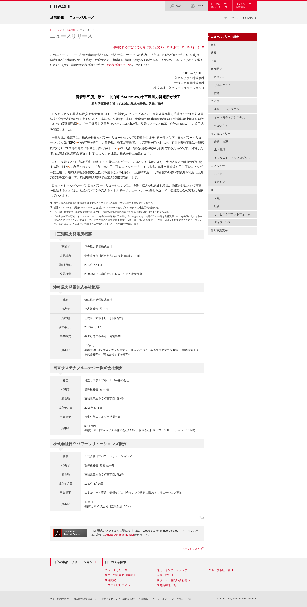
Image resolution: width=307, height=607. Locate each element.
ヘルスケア (221, 125)
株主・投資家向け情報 (119, 575)
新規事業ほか (219, 230)
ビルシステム (222, 85)
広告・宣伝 (164, 575)
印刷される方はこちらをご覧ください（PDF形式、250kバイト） (157, 47)
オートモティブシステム (229, 117)
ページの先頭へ (191, 548)
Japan (197, 6)
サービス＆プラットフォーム (232, 214)
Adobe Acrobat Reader (119, 534)
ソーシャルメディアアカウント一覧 (172, 599)
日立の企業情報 (115, 562)
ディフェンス (222, 222)
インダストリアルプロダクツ (232, 157)
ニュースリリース (71, 36)
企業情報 (71, 30)
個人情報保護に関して (85, 599)
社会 (217, 206)
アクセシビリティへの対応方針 (118, 599)
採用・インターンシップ (172, 570)
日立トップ (56, 30)
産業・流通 (221, 141)
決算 (213, 52)
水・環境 (219, 149)
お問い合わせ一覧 (119, 65)
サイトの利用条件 (59, 599)
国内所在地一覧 (166, 585)
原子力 (218, 174)
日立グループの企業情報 (244, 5)
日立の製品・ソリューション (72, 562)
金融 (217, 198)
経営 (213, 44)
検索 (175, 6)
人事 (213, 61)
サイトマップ (231, 18)
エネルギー (221, 182)
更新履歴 (143, 599)
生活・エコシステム (226, 109)
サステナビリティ (116, 585)
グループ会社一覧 (219, 570)
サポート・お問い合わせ (172, 580)
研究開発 (216, 68)
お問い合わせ (250, 18)
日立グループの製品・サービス (219, 5)
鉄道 (217, 93)
